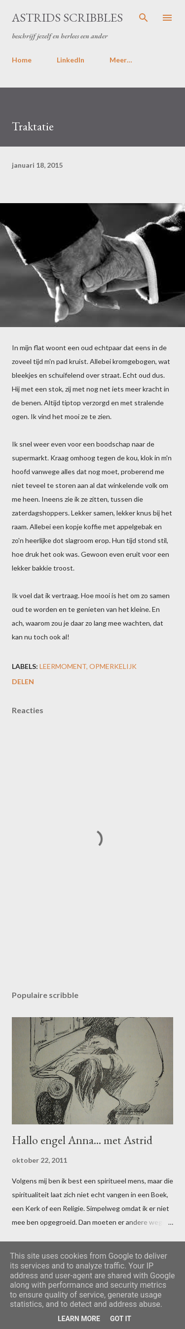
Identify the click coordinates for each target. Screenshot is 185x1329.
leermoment (62, 666)
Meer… (121, 60)
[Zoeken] (143, 18)
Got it (120, 1319)
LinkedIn (70, 60)
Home (22, 60)
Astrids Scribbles (67, 17)
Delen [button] (23, 681)
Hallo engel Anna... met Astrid (82, 1140)
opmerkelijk (113, 666)
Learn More (79, 1319)
